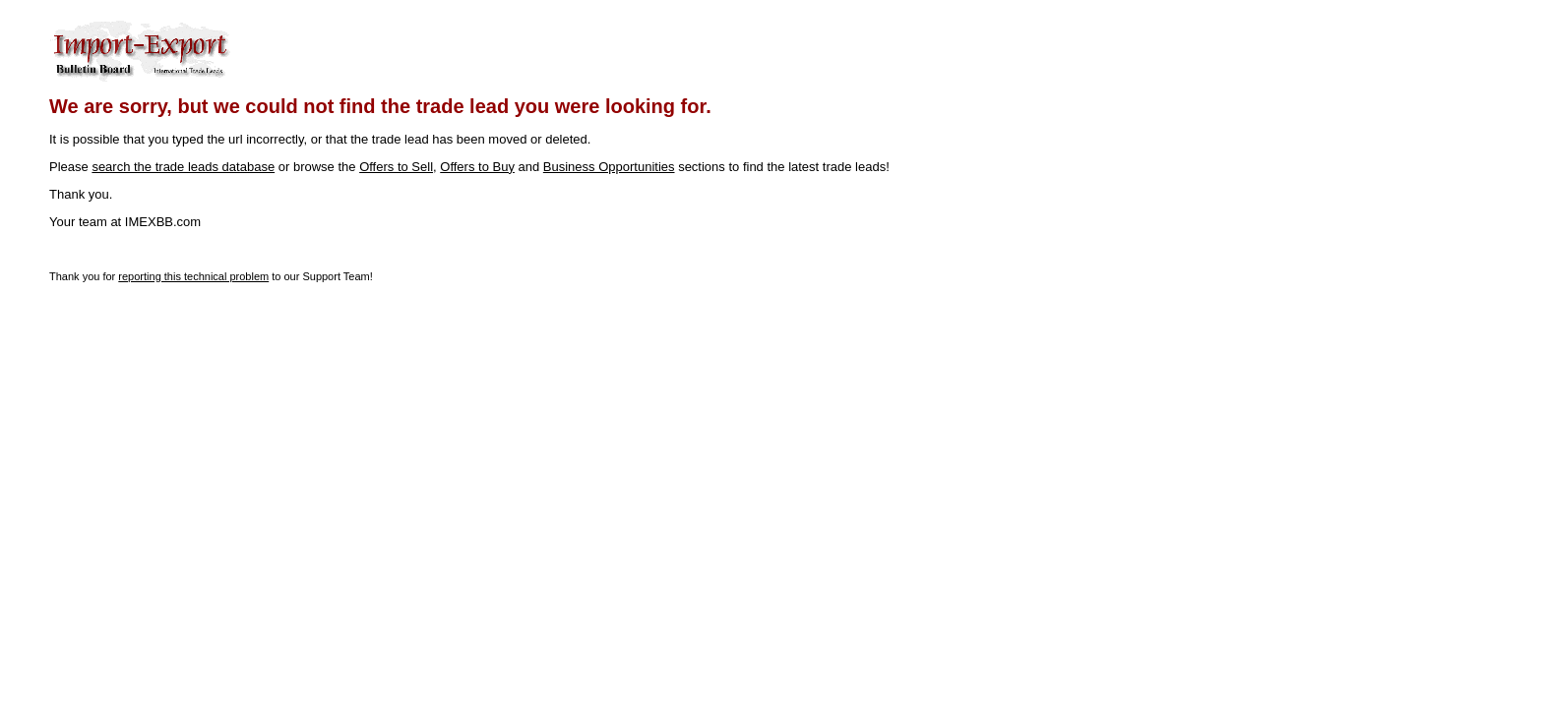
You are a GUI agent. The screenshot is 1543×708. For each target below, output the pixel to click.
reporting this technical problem (193, 276)
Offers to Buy (477, 166)
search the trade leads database (183, 166)
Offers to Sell (396, 166)
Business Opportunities (609, 166)
